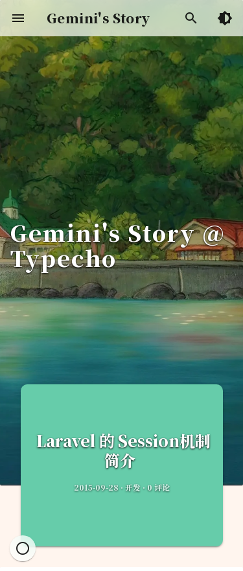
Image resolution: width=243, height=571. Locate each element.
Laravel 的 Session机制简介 (121, 450)
